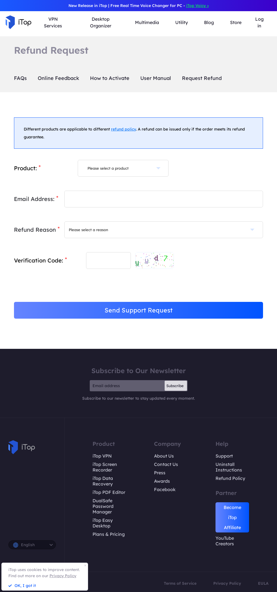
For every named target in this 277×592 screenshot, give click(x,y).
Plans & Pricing (109, 534)
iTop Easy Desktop (103, 523)
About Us (164, 456)
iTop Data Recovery (103, 481)
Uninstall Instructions (229, 467)
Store (236, 22)
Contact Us (166, 464)
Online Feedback (58, 78)
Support (224, 456)
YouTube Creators (225, 540)
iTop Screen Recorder (105, 467)
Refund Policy (230, 478)
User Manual (155, 78)
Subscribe (175, 385)
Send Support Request (139, 310)
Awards (162, 481)
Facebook (165, 489)
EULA (263, 583)
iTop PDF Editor (109, 492)
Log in (259, 22)
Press (159, 472)
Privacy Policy (227, 583)
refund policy (123, 129)
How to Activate (109, 78)
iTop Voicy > (197, 5)
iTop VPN (102, 456)
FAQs (20, 78)
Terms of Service (180, 583)
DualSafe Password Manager (103, 506)
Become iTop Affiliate (232, 517)
